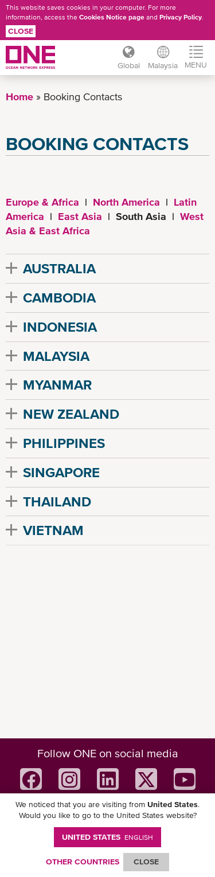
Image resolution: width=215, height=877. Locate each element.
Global (129, 65)
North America (126, 202)
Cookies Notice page (111, 17)
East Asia (80, 216)
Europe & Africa (42, 202)
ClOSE (146, 861)
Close (20, 31)
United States (107, 836)
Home (19, 97)
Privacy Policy (180, 17)
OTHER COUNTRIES (82, 861)
